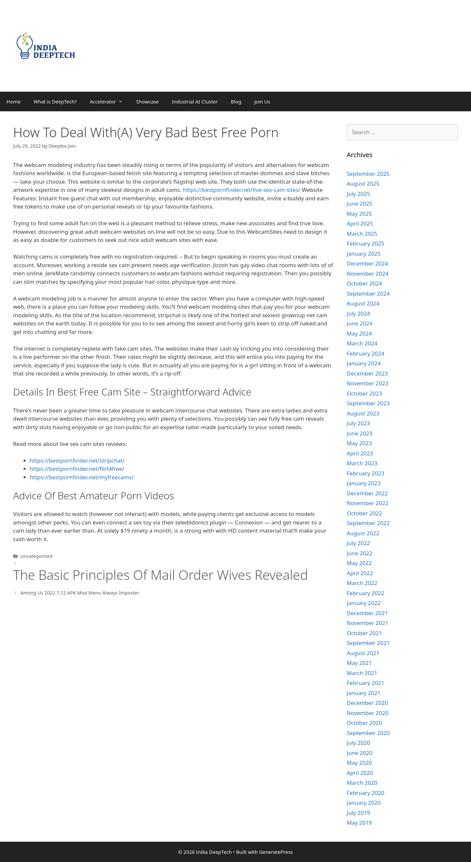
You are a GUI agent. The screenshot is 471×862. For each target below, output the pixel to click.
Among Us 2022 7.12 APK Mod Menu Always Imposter (79, 593)
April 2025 (360, 223)
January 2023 (364, 483)
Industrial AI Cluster (195, 101)
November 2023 (367, 383)
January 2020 (364, 802)
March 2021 (362, 673)
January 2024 (364, 363)
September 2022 (368, 523)
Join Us (262, 101)
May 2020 (359, 762)
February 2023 (365, 473)
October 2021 (364, 633)
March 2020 (362, 782)
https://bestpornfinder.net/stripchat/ (77, 460)
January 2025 (364, 253)
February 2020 (365, 793)
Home (14, 101)
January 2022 (364, 603)
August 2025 (363, 183)
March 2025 (362, 233)
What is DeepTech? (55, 101)
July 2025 (358, 193)
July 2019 (358, 812)
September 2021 (368, 643)
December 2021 (367, 613)
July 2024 (358, 313)
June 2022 (360, 553)
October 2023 (364, 393)
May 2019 (359, 822)
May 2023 (359, 443)
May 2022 (359, 563)
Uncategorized (36, 556)
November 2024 (367, 273)
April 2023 (360, 453)
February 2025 (365, 243)
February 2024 (365, 353)
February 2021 (365, 683)
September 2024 (368, 293)
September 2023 (368, 403)
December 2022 (367, 493)
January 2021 (364, 693)
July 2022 (358, 543)
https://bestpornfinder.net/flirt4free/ (77, 468)
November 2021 (367, 623)
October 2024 (364, 283)
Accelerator (110, 101)
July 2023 (358, 423)
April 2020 (360, 773)
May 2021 (359, 663)
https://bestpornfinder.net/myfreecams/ (82, 477)
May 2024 (359, 333)
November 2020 (367, 713)
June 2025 (360, 203)
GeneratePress (276, 852)
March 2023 (362, 463)
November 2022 (367, 503)
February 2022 (365, 593)
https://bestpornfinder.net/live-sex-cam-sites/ (241, 189)
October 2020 (364, 722)
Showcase (147, 101)
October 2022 (364, 513)
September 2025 (368, 173)
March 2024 (362, 343)
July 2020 (358, 742)
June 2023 (360, 433)
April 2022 (360, 573)
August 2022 (363, 533)
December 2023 (367, 373)
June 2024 (360, 323)
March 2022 (362, 583)
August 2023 (363, 413)
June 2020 (360, 753)
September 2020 (368, 733)
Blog (236, 101)
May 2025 (359, 213)
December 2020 (367, 702)
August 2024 (363, 303)
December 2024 (367, 263)
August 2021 (363, 653)
